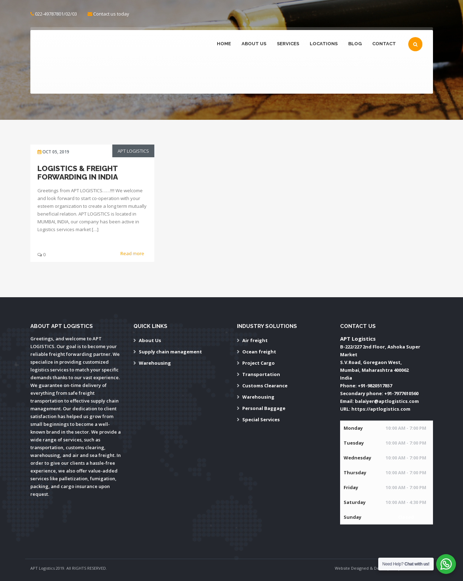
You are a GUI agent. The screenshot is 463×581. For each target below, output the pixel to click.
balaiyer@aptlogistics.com (387, 401)
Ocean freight (259, 351)
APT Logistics (133, 151)
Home (224, 43)
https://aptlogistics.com (380, 409)
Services (288, 43)
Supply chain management (170, 351)
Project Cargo (258, 363)
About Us (254, 43)
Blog (355, 43)
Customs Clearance (264, 385)
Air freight (255, 340)
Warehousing (155, 363)
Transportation (261, 374)
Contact (384, 43)
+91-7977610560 (401, 393)
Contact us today (111, 14)
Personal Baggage (263, 408)
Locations (324, 43)
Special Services (261, 419)
